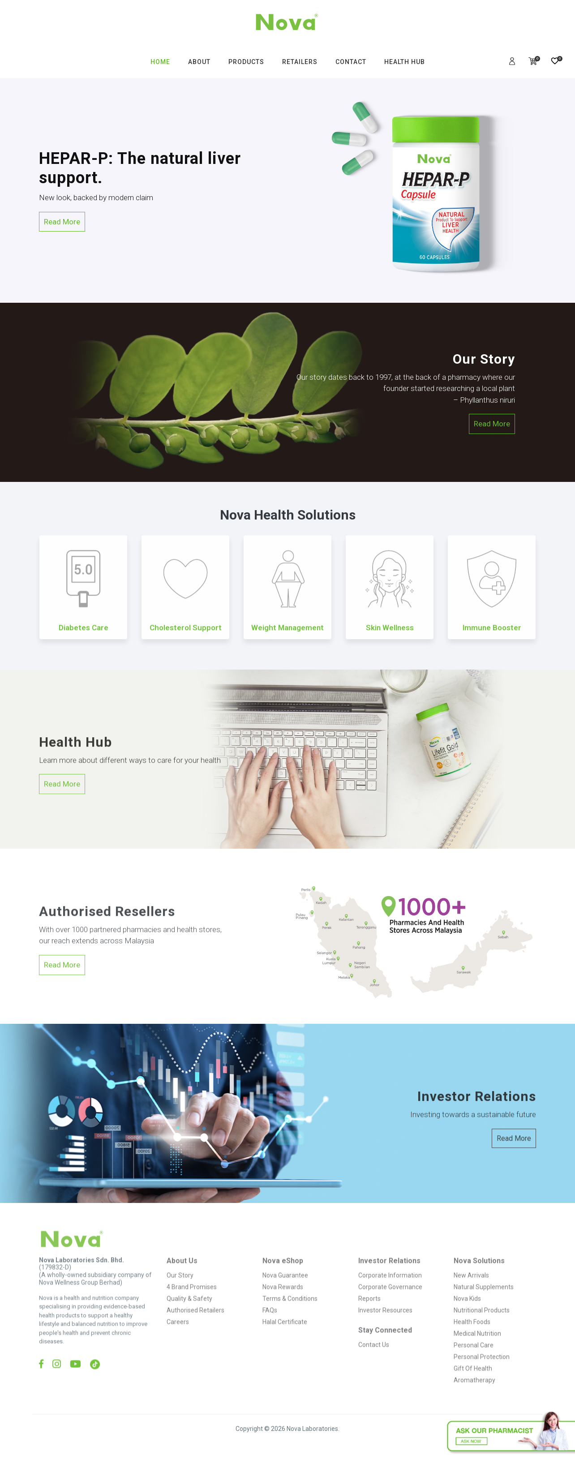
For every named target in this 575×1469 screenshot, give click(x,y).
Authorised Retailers (195, 1327)
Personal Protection (482, 1374)
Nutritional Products (482, 1327)
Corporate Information (390, 1292)
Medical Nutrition (477, 1350)
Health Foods (472, 1339)
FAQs (269, 1327)
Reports (369, 1315)
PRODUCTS (246, 61)
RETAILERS (300, 61)
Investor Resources (385, 1327)
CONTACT (350, 61)
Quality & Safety (189, 1315)
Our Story (180, 1292)
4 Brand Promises (192, 1304)
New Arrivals (471, 1292)
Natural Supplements (484, 1304)
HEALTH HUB (404, 61)
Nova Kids (467, 1315)
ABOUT (199, 61)
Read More (62, 221)
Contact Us (373, 1362)
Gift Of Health (473, 1385)
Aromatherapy (474, 1397)
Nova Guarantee (285, 1292)
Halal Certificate (284, 1339)
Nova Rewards (282, 1304)
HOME (160, 61)
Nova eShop (282, 1278)
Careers (178, 1339)
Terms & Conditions (290, 1315)
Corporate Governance (390, 1304)
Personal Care (473, 1362)
